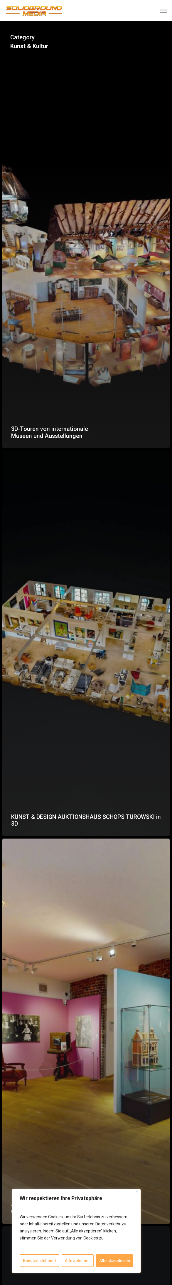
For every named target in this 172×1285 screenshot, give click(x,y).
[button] (163, 11)
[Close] (137, 1191)
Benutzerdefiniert (39, 1260)
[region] (76, 1231)
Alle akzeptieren (114, 1260)
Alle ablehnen (78, 1260)
